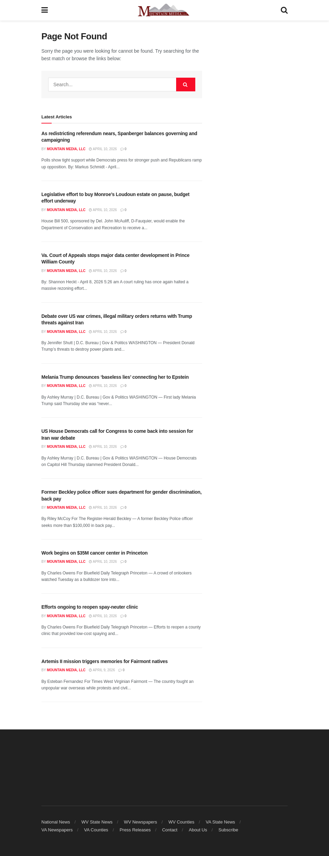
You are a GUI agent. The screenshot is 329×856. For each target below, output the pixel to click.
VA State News (220, 822)
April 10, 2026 (103, 149)
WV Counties (181, 822)
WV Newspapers (140, 822)
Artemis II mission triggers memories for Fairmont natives (104, 661)
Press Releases (135, 829)
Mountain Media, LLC (66, 149)
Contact (169, 829)
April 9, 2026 (102, 670)
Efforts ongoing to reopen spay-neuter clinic (89, 607)
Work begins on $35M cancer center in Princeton (94, 553)
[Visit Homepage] (164, 10)
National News (55, 822)
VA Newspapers (57, 829)
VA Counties (96, 829)
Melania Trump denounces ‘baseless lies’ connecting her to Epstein (115, 377)
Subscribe (228, 829)
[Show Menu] (44, 10)
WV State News (97, 822)
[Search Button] (284, 10)
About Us (198, 829)
